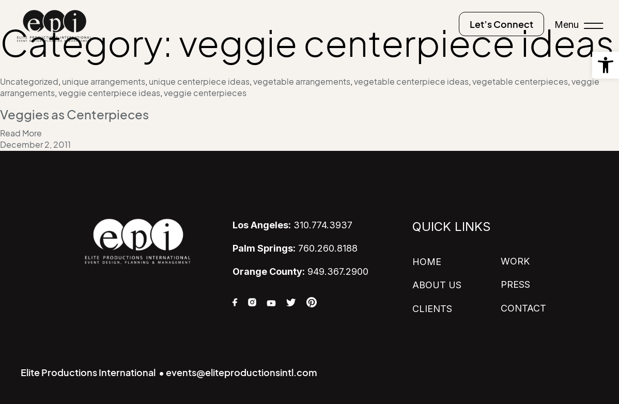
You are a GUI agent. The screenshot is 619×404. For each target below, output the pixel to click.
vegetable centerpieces (520, 81)
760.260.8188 (295, 248)
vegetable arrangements (301, 81)
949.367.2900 (300, 271)
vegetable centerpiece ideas (411, 81)
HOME (426, 261)
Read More (21, 133)
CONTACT (523, 308)
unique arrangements (103, 81)
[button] (605, 65)
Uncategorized (29, 81)
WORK (515, 261)
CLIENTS (432, 308)
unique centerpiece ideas (199, 81)
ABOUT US (436, 284)
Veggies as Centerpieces (74, 114)
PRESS (515, 284)
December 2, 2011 (35, 144)
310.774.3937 (292, 225)
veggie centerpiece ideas (109, 93)
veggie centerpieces (205, 93)
